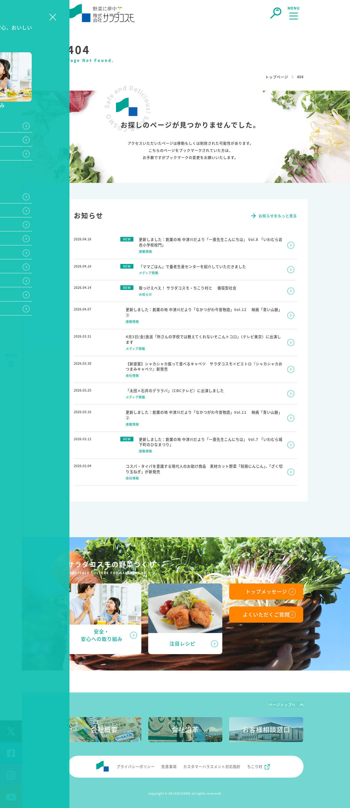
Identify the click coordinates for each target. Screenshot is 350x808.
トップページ (276, 76)
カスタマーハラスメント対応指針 (212, 765)
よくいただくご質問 (266, 613)
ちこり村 (254, 765)
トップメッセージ (266, 590)
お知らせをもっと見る (278, 215)
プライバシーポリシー (135, 765)
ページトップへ (282, 703)
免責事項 (169, 765)
